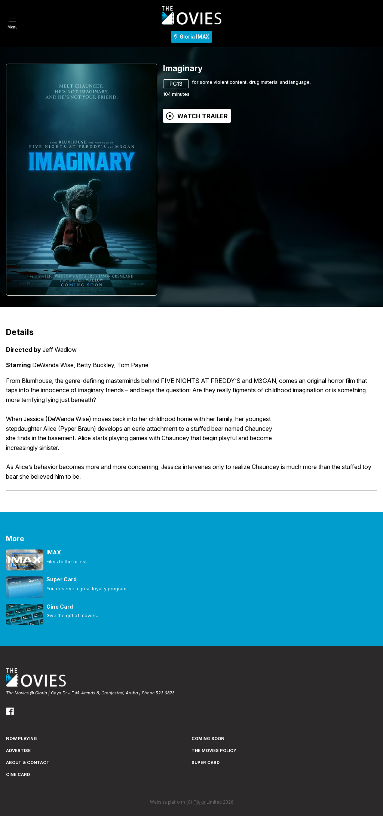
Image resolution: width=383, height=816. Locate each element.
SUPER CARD (206, 762)
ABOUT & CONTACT (28, 762)
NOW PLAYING (21, 738)
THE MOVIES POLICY (214, 750)
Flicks (199, 802)
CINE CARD (18, 774)
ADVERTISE (18, 750)
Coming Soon (208, 738)
